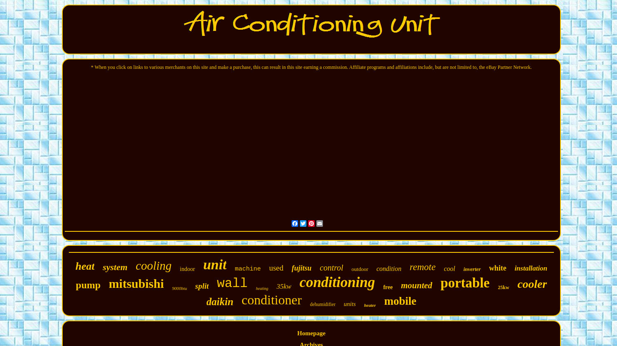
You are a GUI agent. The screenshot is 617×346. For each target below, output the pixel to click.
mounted (416, 285)
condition (389, 268)
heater (370, 305)
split (202, 286)
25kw (503, 287)
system (115, 267)
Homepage (311, 333)
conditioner (272, 299)
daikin (220, 301)
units (350, 304)
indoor (187, 269)
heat (84, 266)
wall (232, 283)
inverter (472, 269)
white (497, 268)
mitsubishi (136, 283)
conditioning (337, 282)
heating (262, 288)
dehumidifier (323, 304)
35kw (283, 286)
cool (449, 268)
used (276, 268)
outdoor (359, 269)
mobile (400, 301)
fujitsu (301, 268)
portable (465, 282)
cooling (154, 265)
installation (531, 268)
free (388, 287)
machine (248, 269)
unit (215, 264)
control (331, 267)
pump (88, 285)
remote (423, 267)
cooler (532, 284)
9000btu (179, 288)
